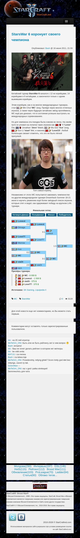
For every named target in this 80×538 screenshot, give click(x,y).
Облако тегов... (47, 475)
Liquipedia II (40, 290)
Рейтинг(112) (37, 469)
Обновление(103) (22, 472)
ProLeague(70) (44, 472)
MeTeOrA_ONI (14, 343)
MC (16, 299)
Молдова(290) (22, 466)
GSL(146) (60, 466)
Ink (9, 340)
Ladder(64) (61, 472)
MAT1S (11, 354)
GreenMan (13, 366)
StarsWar (26, 299)
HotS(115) (20, 469)
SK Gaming (29, 290)
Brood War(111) (56, 469)
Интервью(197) (43, 466)
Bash (48, 48)
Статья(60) (29, 475)
